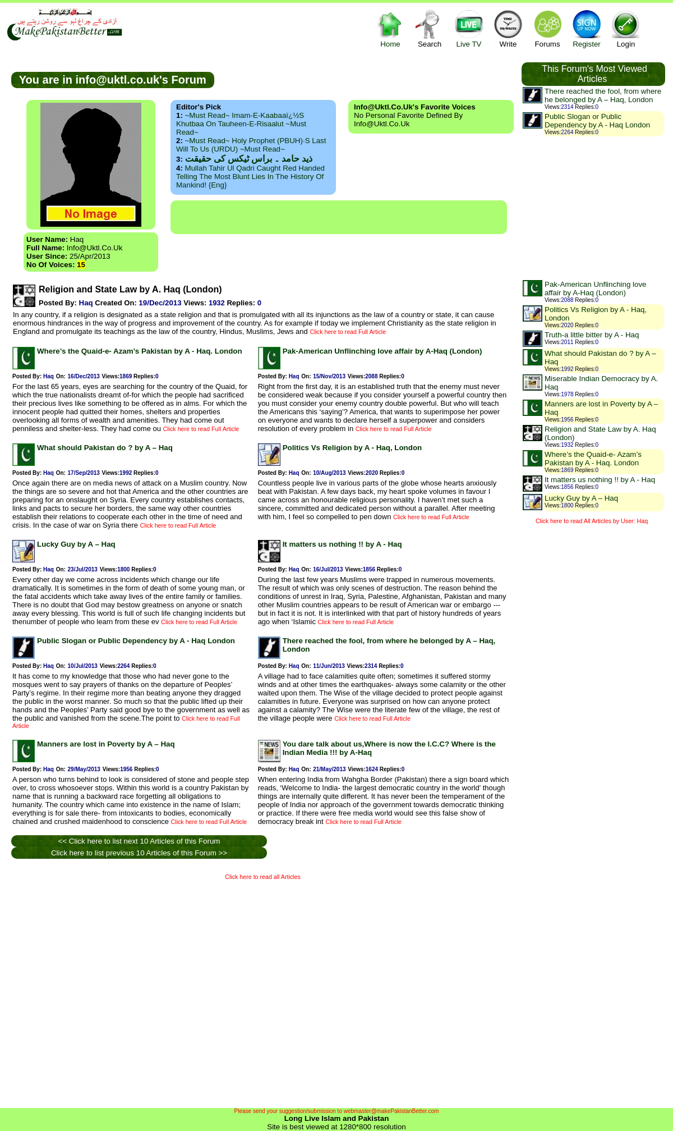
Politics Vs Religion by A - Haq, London (352, 447)
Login (626, 28)
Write (508, 28)
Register (587, 28)
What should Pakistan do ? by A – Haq (105, 447)
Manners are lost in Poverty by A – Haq (106, 744)
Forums (547, 28)
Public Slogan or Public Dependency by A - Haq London (136, 641)
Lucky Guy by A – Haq (76, 544)
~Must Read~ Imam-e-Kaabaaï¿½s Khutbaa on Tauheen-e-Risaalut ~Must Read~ (241, 123)
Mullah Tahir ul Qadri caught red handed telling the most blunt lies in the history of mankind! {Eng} (250, 176)
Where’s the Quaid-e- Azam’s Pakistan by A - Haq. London (139, 351)
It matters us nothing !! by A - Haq (342, 544)
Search (430, 28)
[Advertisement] (105, 991)
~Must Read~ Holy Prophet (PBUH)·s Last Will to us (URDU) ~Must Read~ (251, 144)
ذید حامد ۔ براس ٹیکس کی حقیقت (248, 158)
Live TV (469, 28)
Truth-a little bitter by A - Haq (592, 335)
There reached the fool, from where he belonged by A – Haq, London (603, 95)
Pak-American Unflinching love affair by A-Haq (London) (382, 351)
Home (390, 28)
